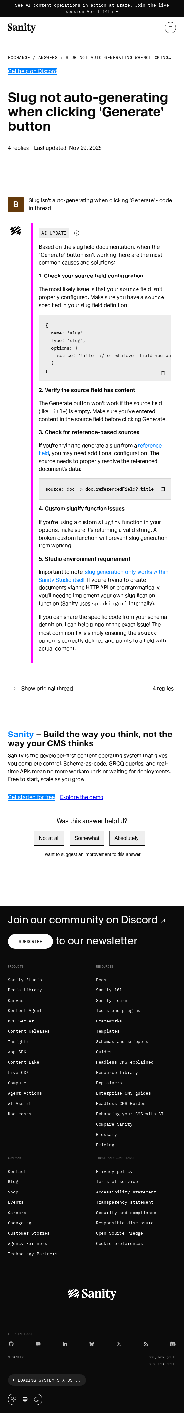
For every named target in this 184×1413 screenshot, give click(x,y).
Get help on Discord (32, 71)
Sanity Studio (25, 980)
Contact (17, 1171)
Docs (101, 980)
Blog (13, 1181)
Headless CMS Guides (121, 1103)
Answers (48, 57)
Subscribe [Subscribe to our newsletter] (30, 941)
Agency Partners (27, 1243)
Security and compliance (126, 1212)
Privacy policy (114, 1171)
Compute (17, 1083)
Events (16, 1202)
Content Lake (23, 1062)
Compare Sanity (114, 1124)
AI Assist (19, 1103)
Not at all (49, 838)
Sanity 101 (109, 990)
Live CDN (18, 1072)
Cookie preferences (119, 1243)
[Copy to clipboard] (163, 373)
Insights (18, 1041)
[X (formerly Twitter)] (119, 1343)
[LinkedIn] (65, 1343)
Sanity (21, 734)
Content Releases (29, 1031)
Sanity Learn (111, 1000)
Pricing (105, 1145)
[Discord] (172, 1343)
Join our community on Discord (88, 919)
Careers (17, 1212)
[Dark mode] (36, 1399)
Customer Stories (29, 1233)
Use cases (19, 1114)
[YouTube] (38, 1343)
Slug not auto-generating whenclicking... (121, 57)
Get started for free (31, 797)
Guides (104, 1052)
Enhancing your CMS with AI (130, 1114)
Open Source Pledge (119, 1233)
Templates (108, 1031)
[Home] (22, 27)
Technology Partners (33, 1254)
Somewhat (87, 838)
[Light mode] (13, 1399)
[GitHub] (11, 1343)
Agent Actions (25, 1093)
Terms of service (117, 1181)
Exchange (19, 57)
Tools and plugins (118, 1010)
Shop (13, 1192)
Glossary (106, 1134)
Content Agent (25, 1010)
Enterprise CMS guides (123, 1093)
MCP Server (21, 1021)
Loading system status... (45, 1380)
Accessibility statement (126, 1192)
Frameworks (109, 1021)
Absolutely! (127, 838)
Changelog (19, 1223)
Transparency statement (125, 1202)
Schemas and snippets (122, 1041)
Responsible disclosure (125, 1223)
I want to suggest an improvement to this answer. (92, 854)
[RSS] (145, 1343)
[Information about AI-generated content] (77, 233)
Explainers (109, 1083)
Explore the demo (81, 797)
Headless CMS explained (125, 1062)
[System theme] (25, 1399)
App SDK (17, 1052)
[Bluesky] (91, 1343)
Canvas (16, 1000)
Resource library (117, 1072)
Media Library (25, 990)
